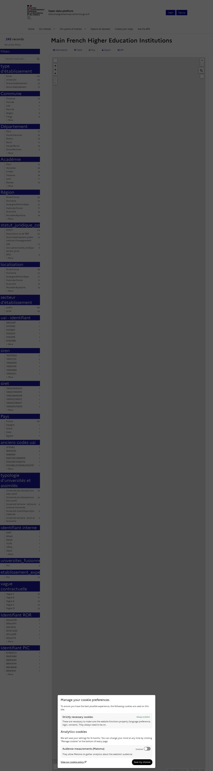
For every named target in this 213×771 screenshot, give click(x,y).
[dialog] (106, 731)
